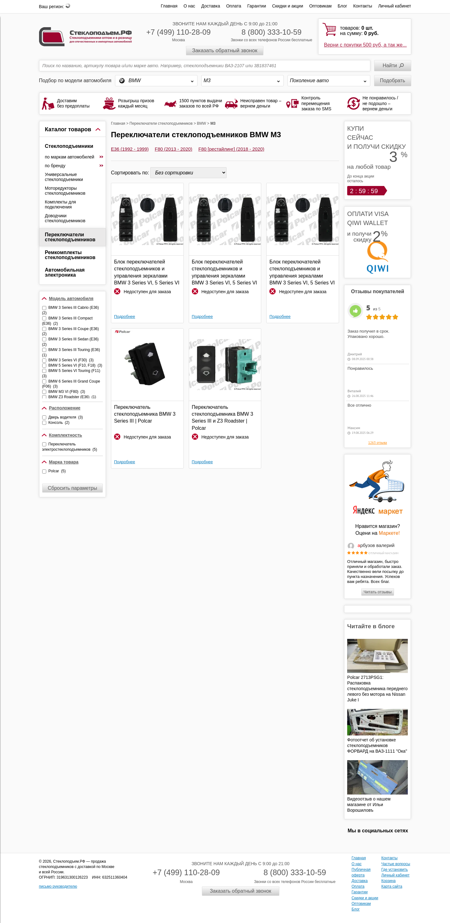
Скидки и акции (287, 5)
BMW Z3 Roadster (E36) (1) (72, 397)
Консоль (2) (58, 422)
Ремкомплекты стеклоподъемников (70, 255)
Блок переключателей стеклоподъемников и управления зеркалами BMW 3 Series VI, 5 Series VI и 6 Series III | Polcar (146, 272)
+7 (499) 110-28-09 (178, 32)
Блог (342, 5)
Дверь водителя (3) (65, 417)
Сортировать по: (131, 172)
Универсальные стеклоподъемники (64, 177)
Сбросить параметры (72, 488)
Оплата (233, 5)
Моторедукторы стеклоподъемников (65, 191)
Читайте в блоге (371, 626)
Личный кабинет (394, 5)
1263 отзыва (377, 442)
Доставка (210, 5)
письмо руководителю (58, 886)
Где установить (394, 869)
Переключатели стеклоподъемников (70, 237)
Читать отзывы (378, 591)
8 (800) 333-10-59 (272, 32)
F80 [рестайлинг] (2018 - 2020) (231, 149)
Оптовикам (320, 5)
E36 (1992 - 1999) (130, 149)
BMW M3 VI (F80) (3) (66, 391)
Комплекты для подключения (60, 204)
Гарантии (256, 5)
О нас (189, 5)
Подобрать (392, 80)
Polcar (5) (57, 471)
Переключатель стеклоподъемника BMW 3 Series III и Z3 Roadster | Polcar (222, 417)
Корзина (388, 881)
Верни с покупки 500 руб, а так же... (365, 45)
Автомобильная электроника (65, 272)
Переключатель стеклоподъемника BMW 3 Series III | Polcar (145, 414)
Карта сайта (391, 886)
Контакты (362, 5)
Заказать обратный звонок (225, 50)
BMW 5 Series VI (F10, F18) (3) (75, 365)
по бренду (74, 165)
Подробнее (124, 316)
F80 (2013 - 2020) (173, 149)
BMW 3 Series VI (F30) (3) (71, 360)
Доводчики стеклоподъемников (65, 218)
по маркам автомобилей (74, 156)
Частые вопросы (395, 864)
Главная (169, 5)
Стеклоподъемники (69, 146)
